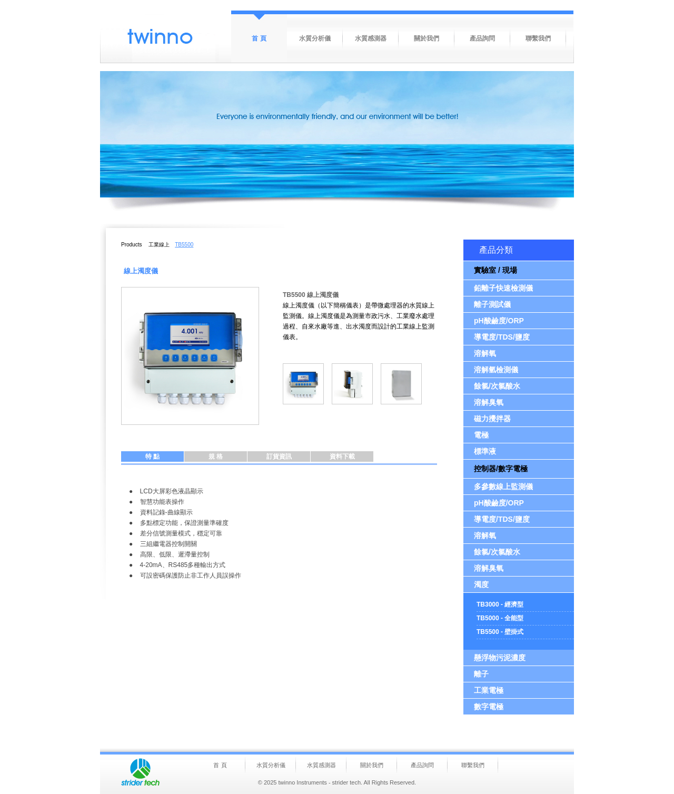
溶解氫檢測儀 (496, 369)
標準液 (485, 451)
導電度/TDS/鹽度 (502, 337)
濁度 (481, 584)
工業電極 (488, 690)
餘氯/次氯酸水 (497, 386)
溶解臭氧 (488, 402)
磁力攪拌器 (492, 418)
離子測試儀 (492, 304)
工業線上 (159, 244)
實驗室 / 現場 (495, 270)
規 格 (216, 456)
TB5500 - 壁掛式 (500, 632)
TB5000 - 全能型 (500, 618)
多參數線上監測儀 (503, 486)
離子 (481, 674)
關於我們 (426, 38)
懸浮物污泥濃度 (500, 657)
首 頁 (259, 38)
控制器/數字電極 (501, 468)
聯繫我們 (538, 38)
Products (131, 244)
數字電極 (488, 706)
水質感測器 (370, 38)
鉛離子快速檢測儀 (503, 288)
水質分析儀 (315, 38)
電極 (481, 435)
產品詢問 (482, 38)
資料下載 (342, 456)
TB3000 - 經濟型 (500, 604)
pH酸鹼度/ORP (499, 320)
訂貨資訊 (279, 456)
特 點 (152, 456)
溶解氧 (485, 353)
